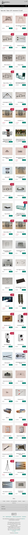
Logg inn (23, 501)
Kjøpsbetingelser (8, 516)
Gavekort (19, 501)
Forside (4, 501)
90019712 (23, 518)
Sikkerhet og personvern (16, 516)
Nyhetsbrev (24, 516)
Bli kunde (8, 501)
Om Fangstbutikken (14, 501)
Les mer (11, 529)
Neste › (14, 498)
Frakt (4, 516)
